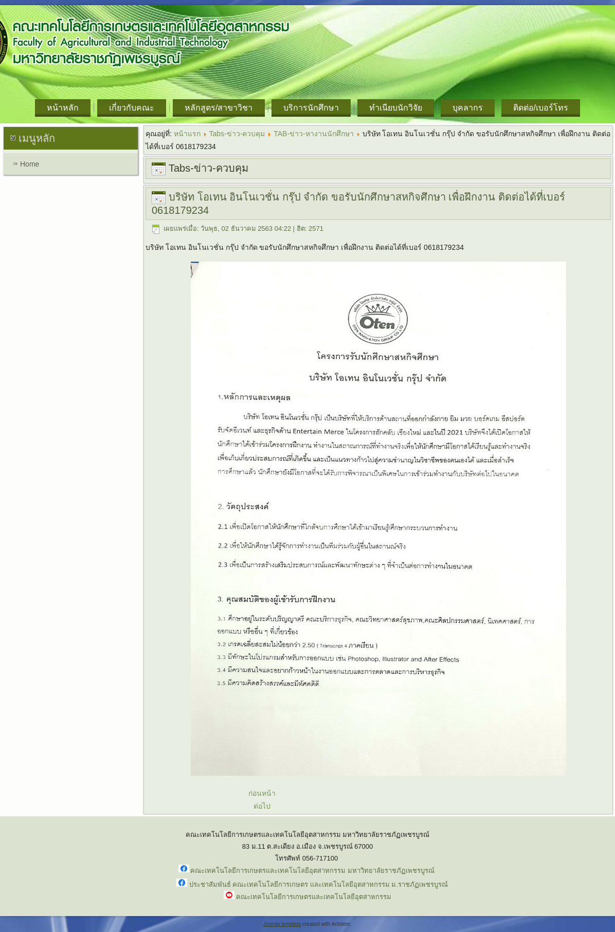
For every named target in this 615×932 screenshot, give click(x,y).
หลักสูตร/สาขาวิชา (218, 107)
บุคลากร (468, 107)
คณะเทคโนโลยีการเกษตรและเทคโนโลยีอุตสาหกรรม (313, 897)
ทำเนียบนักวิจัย (395, 107)
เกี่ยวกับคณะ (131, 107)
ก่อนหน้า (262, 793)
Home (29, 164)
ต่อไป (262, 806)
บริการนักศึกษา (311, 107)
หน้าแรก (187, 134)
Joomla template (282, 924)
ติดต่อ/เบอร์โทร (540, 107)
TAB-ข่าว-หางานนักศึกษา (314, 134)
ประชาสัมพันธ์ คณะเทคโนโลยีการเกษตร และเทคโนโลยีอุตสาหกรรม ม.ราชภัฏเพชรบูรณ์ (318, 884)
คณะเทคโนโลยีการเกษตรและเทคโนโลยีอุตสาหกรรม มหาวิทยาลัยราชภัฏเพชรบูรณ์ (312, 870)
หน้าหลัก (63, 107)
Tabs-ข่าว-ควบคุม (237, 134)
